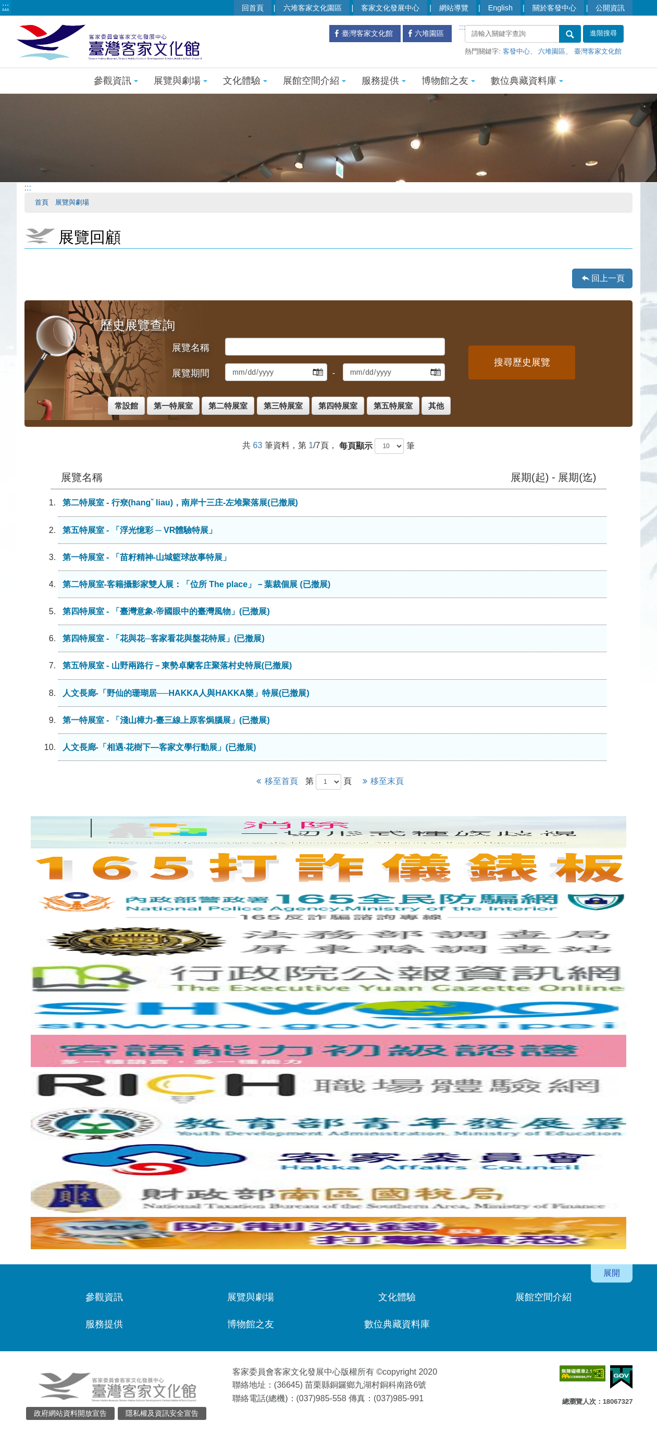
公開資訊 (610, 8)
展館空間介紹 (314, 80)
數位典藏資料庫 (527, 80)
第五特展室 (393, 405)
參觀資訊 (116, 80)
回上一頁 (608, 278)
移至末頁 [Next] (381, 781)
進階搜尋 (603, 33)
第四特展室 (337, 405)
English (500, 8)
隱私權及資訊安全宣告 (162, 1413)
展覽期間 (190, 373)
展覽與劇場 (180, 80)
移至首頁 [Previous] (277, 781)
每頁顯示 (356, 445)
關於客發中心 (554, 8)
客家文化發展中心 (390, 8)
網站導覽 (453, 8)
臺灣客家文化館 (598, 51)
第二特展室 (227, 405)
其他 (436, 405)
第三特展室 (283, 405)
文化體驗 (245, 80)
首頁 (41, 202)
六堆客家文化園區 (312, 8)
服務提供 (384, 80)
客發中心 (516, 51)
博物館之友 (448, 80)
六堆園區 (551, 51)
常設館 (126, 405)
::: (5, 6)
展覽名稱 (190, 347)
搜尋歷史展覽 (522, 362)
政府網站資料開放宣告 (70, 1413)
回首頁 (253, 8)
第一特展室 (173, 405)
